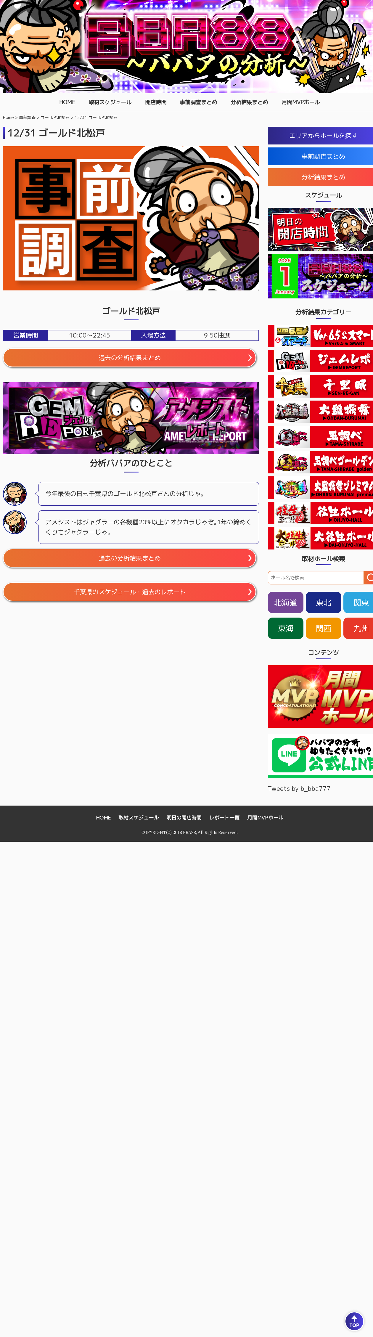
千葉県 (130, 591)
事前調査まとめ (198, 102)
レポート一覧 (224, 817)
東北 (323, 602)
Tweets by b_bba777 (299, 788)
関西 (323, 628)
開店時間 (155, 102)
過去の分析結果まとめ (130, 357)
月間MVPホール (301, 102)
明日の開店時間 (184, 817)
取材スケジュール (110, 102)
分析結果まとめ (249, 102)
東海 (285, 628)
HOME (67, 102)
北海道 (285, 602)
